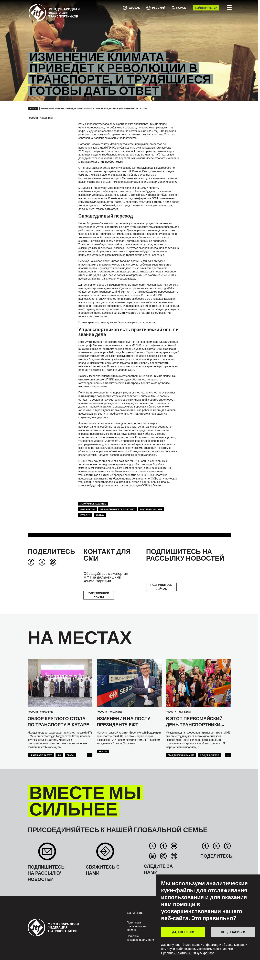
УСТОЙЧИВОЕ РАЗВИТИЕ (93, 503)
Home (32, 108)
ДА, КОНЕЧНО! (183, 932)
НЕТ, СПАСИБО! (233, 932)
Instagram (163, 856)
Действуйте (203, 8)
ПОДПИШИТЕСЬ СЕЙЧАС (161, 587)
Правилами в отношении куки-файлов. (188, 953)
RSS (174, 856)
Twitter (152, 846)
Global (100, 514)
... (89, 755)
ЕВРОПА (103, 751)
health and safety (41, 755)
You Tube (174, 846)
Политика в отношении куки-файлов (137, 926)
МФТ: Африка (87, 509)
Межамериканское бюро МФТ (117, 509)
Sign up (47, 853)
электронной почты (98, 595)
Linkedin (152, 856)
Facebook (163, 846)
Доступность (135, 912)
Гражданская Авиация (181, 755)
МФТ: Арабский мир (151, 509)
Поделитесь (51, 551)
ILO (59, 755)
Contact (105, 853)
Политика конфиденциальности (140, 937)
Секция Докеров (209, 755)
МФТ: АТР (85, 514)
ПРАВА (70, 755)
